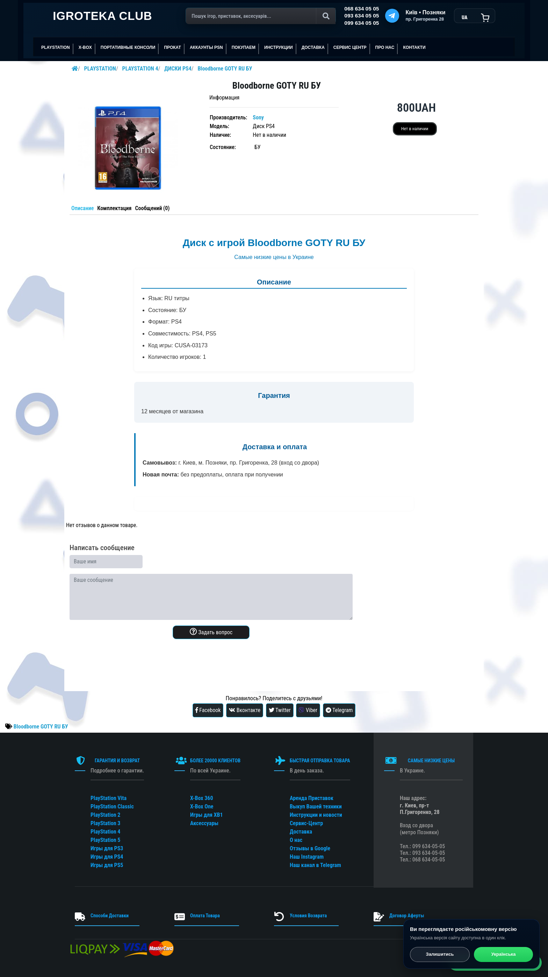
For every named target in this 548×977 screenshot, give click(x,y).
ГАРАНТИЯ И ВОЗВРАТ (117, 760)
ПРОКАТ (172, 47)
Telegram (339, 710)
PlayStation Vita (109, 798)
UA (464, 17)
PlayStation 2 (105, 815)
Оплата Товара (205, 915)
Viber (308, 710)
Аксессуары (204, 823)
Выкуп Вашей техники (316, 806)
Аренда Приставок (311, 798)
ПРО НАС (385, 47)
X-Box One (201, 806)
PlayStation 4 (105, 831)
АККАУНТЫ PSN (206, 47)
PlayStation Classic (112, 806)
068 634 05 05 (361, 9)
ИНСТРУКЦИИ (278, 47)
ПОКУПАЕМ (243, 47)
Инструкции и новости (316, 815)
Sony (258, 117)
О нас (296, 840)
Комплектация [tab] (114, 208)
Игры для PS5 (107, 865)
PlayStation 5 (105, 840)
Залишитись (440, 955)
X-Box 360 (201, 798)
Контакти (414, 47)
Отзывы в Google (310, 848)
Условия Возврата (308, 915)
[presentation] (123, 658)
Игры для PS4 (107, 856)
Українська (503, 955)
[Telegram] (392, 16)
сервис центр (350, 47)
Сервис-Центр (306, 823)
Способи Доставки (110, 915)
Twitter (280, 710)
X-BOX (85, 47)
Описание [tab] (82, 208)
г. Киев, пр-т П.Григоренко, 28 (420, 808)
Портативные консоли (128, 47)
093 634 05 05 (361, 15)
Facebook (208, 710)
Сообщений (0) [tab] (152, 208)
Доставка (313, 47)
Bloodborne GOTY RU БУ (224, 68)
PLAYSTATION (55, 47)
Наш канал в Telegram (315, 865)
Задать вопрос (211, 632)
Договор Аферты (406, 915)
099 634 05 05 (361, 23)
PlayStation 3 (105, 823)
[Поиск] (261, 16)
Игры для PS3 (107, 848)
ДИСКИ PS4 (178, 68)
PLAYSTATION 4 (140, 68)
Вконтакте (244, 710)
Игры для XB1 (206, 815)
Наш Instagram (307, 856)
